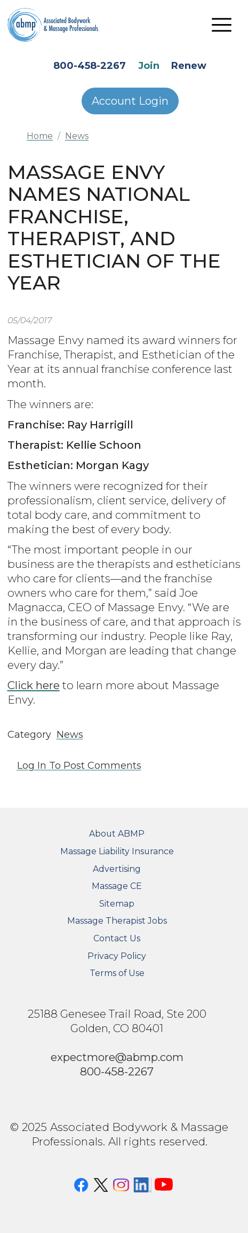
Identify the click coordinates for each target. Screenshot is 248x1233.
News (77, 136)
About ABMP (117, 834)
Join (148, 66)
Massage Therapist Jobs (117, 921)
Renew (188, 66)
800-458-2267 (89, 66)
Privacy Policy (116, 956)
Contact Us (116, 938)
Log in (31, 765)
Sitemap (116, 904)
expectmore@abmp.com (117, 1057)
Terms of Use (117, 973)
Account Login (130, 101)
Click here (33, 685)
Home (40, 136)
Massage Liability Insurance (117, 851)
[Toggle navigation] (222, 24)
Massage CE (117, 886)
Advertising (117, 869)
